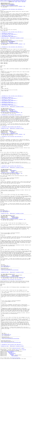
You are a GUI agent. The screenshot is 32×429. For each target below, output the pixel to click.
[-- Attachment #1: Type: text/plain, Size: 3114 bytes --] (11, 333)
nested (13, 45)
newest (23, 415)
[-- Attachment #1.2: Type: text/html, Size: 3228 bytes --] (11, 114)
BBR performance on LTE (12, 48)
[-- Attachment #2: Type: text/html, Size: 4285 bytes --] (11, 411)
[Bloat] (13, 204)
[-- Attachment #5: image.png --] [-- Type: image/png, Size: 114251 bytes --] (8, 125)
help (14, 1)
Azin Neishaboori (12, 5)
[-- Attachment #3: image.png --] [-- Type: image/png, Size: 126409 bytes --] (8, 43)
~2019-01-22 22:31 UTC (16, 415)
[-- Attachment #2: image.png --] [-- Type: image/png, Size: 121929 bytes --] (8, 40)
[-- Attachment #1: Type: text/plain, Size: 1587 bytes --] (11, 162)
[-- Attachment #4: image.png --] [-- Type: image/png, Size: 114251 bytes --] (8, 122)
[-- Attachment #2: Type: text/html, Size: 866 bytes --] (11, 151)
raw (24, 7)
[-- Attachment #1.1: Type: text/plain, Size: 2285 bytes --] (11, 55)
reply (8, 45)
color (18, 1)
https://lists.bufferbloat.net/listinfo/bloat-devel (11, 408)
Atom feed (25, 1)
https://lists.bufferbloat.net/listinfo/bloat (9, 322)
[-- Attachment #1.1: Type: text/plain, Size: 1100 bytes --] (11, 10)
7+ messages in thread (19, 45)
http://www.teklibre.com (5, 317)
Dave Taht (11, 50)
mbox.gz (17, 417)
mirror (21, 1)
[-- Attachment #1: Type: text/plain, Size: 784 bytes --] (11, 136)
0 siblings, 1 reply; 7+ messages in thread (9, 6)
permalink (20, 7)
